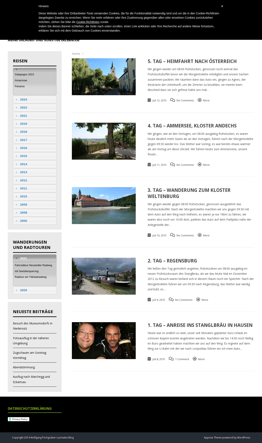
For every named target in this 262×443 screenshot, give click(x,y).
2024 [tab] (21, 99)
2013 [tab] (21, 172)
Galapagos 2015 (24, 74)
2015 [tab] (21, 156)
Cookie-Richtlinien (88, 22)
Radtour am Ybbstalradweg (31, 276)
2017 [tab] (21, 140)
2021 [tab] (21, 115)
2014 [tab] (21, 164)
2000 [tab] (21, 220)
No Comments (185, 100)
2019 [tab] (21, 123)
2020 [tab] (21, 290)
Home (76, 54)
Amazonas (21, 80)
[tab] (34, 69)
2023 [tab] (21, 107)
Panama (20, 86)
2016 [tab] (21, 148)
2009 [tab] (21, 204)
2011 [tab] (21, 188)
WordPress (243, 437)
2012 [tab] (21, 180)
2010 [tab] (21, 196)
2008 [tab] (21, 212)
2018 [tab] (21, 131)
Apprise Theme (213, 437)
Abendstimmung (24, 367)
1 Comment (182, 359)
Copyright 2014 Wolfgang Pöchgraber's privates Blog (43, 437)
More (206, 100)
